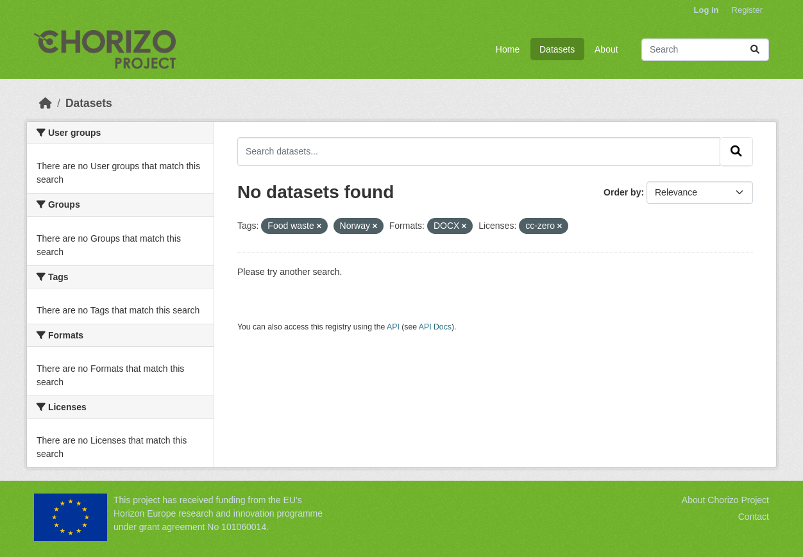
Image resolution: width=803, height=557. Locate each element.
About (606, 49)
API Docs (435, 326)
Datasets (557, 49)
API (393, 326)
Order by (622, 192)
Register (747, 10)
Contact (753, 516)
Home (508, 49)
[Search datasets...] (705, 49)
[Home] (45, 103)
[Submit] (755, 49)
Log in (706, 10)
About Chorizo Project (725, 500)
